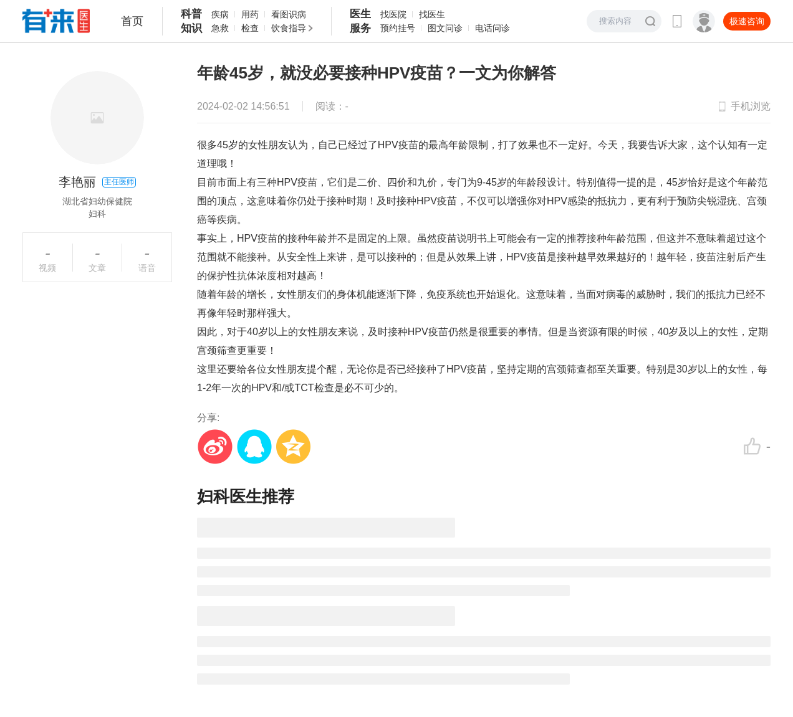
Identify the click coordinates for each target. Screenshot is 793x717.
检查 (250, 28)
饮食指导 (288, 28)
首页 (132, 21)
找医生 (432, 14)
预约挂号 (397, 28)
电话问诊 (492, 28)
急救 (220, 28)
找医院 (393, 14)
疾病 (220, 14)
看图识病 (288, 14)
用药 (250, 14)
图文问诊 (445, 28)
